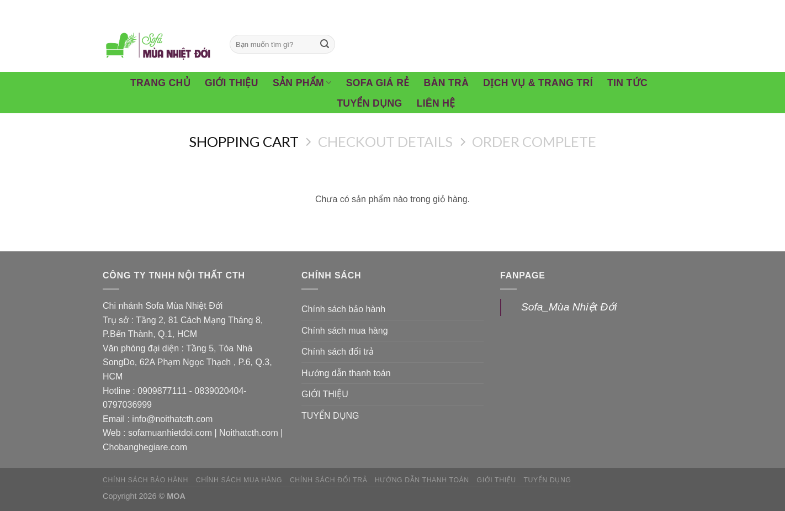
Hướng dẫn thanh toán (346, 373)
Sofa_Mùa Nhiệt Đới (569, 307)
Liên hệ (436, 103)
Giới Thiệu (231, 82)
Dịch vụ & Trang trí (538, 82)
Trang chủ (160, 82)
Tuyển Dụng (369, 103)
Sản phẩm (302, 82)
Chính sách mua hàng (344, 330)
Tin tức (627, 82)
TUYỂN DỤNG (330, 415)
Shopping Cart (244, 141)
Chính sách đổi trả (337, 351)
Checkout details (385, 141)
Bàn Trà (446, 82)
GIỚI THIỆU (324, 394)
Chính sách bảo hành (343, 309)
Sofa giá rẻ (378, 82)
